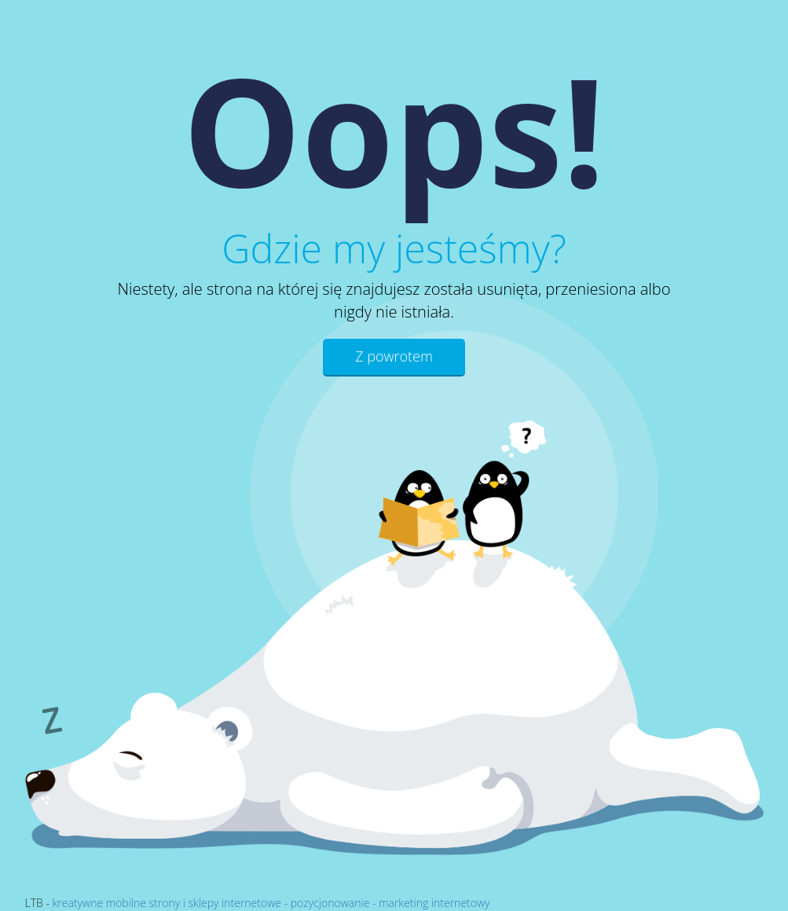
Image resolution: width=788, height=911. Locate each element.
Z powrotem (394, 356)
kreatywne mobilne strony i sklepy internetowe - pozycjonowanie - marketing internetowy (271, 902)
